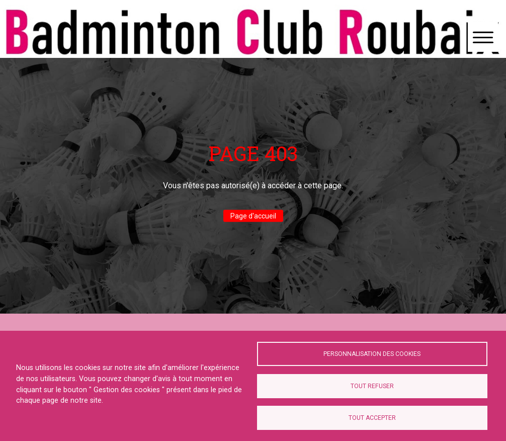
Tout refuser (372, 386)
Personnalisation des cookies (371, 353)
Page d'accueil (253, 216)
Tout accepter (372, 417)
